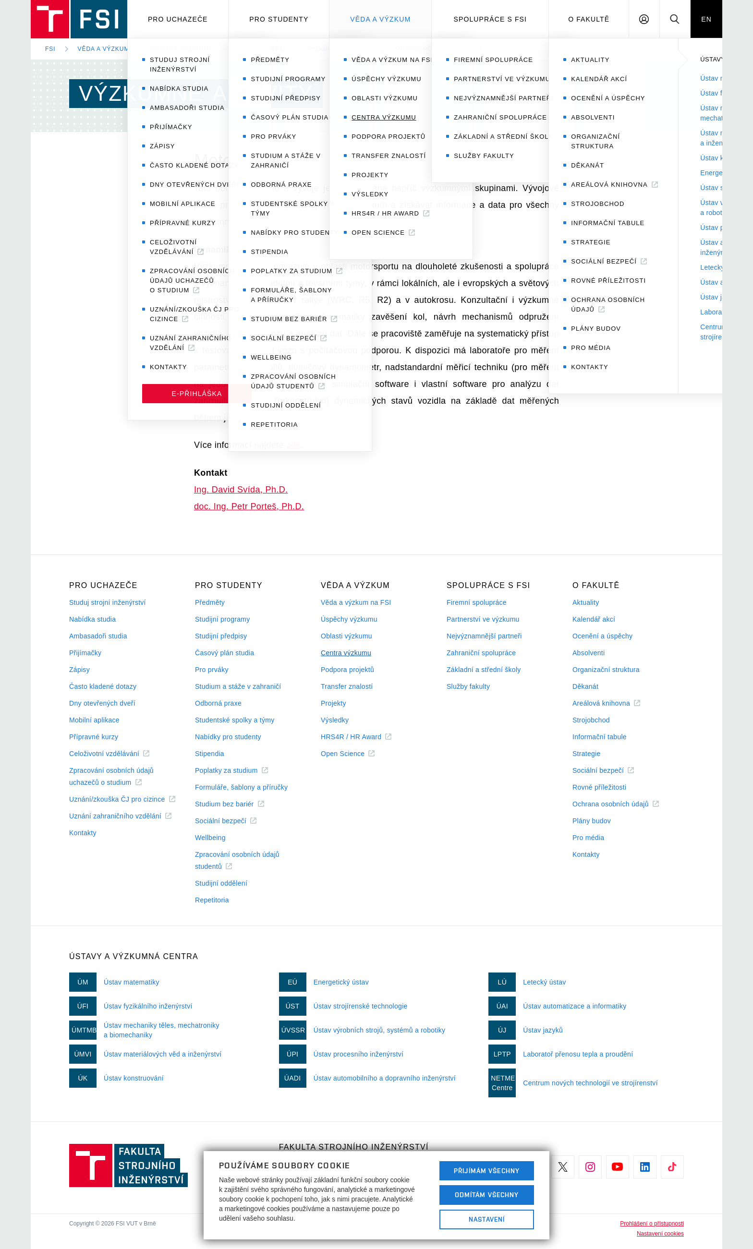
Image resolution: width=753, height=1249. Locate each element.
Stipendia (209, 753)
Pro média (588, 837)
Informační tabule (599, 737)
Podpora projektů (347, 669)
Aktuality (585, 602)
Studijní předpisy (221, 636)
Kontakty (83, 833)
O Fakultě (588, 19)
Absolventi (588, 653)
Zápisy (79, 669)
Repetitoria (212, 900)
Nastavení (487, 1219)
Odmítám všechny (487, 1195)
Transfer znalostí (347, 686)
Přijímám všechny (487, 1171)
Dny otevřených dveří (102, 703)
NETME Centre (258, 49)
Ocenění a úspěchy (602, 636)
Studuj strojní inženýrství (107, 602)
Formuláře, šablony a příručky (241, 787)
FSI (50, 49)
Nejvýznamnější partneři (484, 636)
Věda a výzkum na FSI (356, 602)
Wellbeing (210, 837)
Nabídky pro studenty (228, 737)
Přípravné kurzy (93, 737)
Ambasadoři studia (98, 636)
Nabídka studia (92, 619)
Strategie (586, 753)
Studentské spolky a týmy (234, 720)
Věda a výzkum (380, 19)
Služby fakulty (468, 686)
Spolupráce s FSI (490, 19)
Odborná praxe (218, 703)
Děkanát (585, 686)
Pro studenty (278, 19)
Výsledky (335, 720)
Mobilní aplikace (94, 720)
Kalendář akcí (593, 619)
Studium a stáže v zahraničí (238, 686)
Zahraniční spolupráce (481, 653)
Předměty (210, 602)
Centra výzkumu (181, 49)
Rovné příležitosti (599, 787)
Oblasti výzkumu (346, 636)
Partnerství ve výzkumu (483, 619)
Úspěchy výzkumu (349, 619)
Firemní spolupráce (477, 602)
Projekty (333, 703)
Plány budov (591, 821)
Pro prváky (212, 669)
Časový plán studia (224, 653)
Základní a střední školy (484, 669)
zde (293, 445)
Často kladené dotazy (102, 686)
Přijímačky (85, 653)
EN (706, 19)
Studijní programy (222, 619)
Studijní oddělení (221, 883)
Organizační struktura (606, 669)
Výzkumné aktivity (339, 49)
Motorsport (418, 49)
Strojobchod (591, 720)
